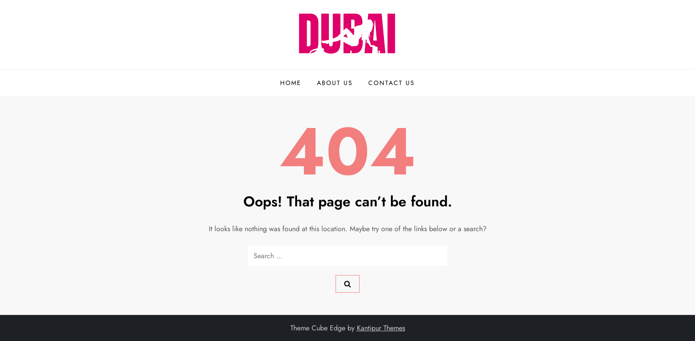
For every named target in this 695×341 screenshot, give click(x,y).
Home (290, 82)
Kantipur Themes (381, 328)
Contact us (391, 82)
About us (335, 82)
